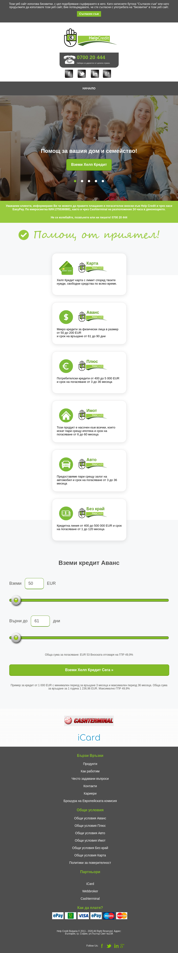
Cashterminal (90, 898)
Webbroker (90, 891)
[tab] (75, 181)
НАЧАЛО (89, 88)
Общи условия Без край (90, 848)
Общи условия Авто (90, 833)
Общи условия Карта (90, 855)
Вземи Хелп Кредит (89, 165)
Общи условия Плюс (90, 825)
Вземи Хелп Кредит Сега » (89, 670)
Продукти (90, 764)
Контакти (90, 786)
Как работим (90, 771)
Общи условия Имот (90, 840)
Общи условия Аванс (90, 818)
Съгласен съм (89, 14)
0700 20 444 (91, 57)
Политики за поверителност (90, 863)
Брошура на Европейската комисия (90, 801)
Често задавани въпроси (90, 778)
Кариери (90, 793)
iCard (90, 884)
